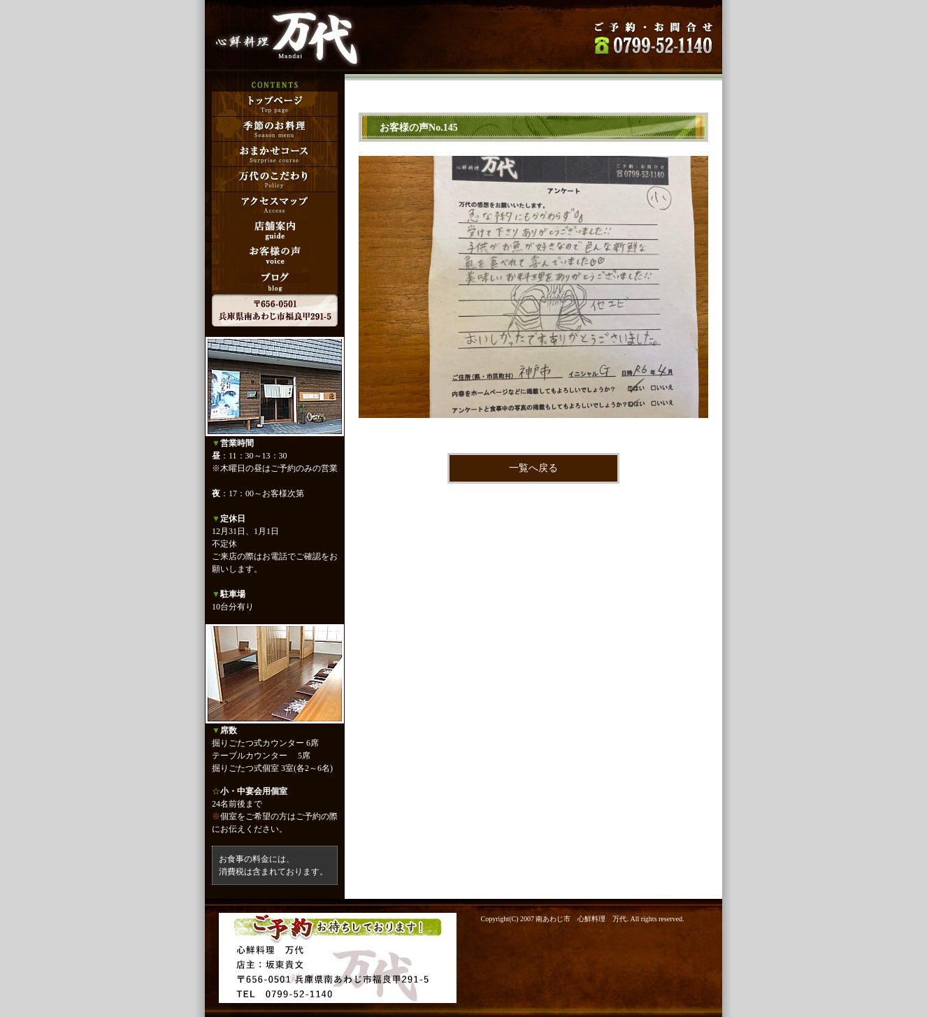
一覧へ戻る (533, 468)
